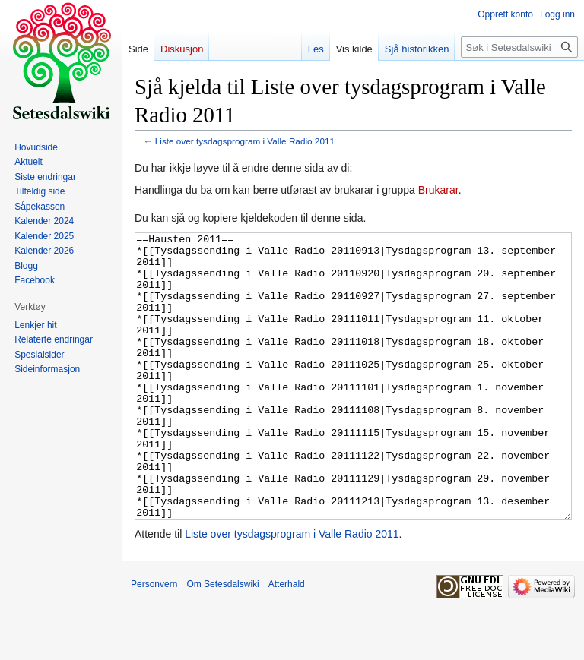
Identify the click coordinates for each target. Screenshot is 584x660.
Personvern (154, 641)
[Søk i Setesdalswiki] (519, 47)
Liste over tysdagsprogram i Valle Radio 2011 (245, 141)
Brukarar (438, 190)
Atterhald (286, 641)
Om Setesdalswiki (222, 641)
